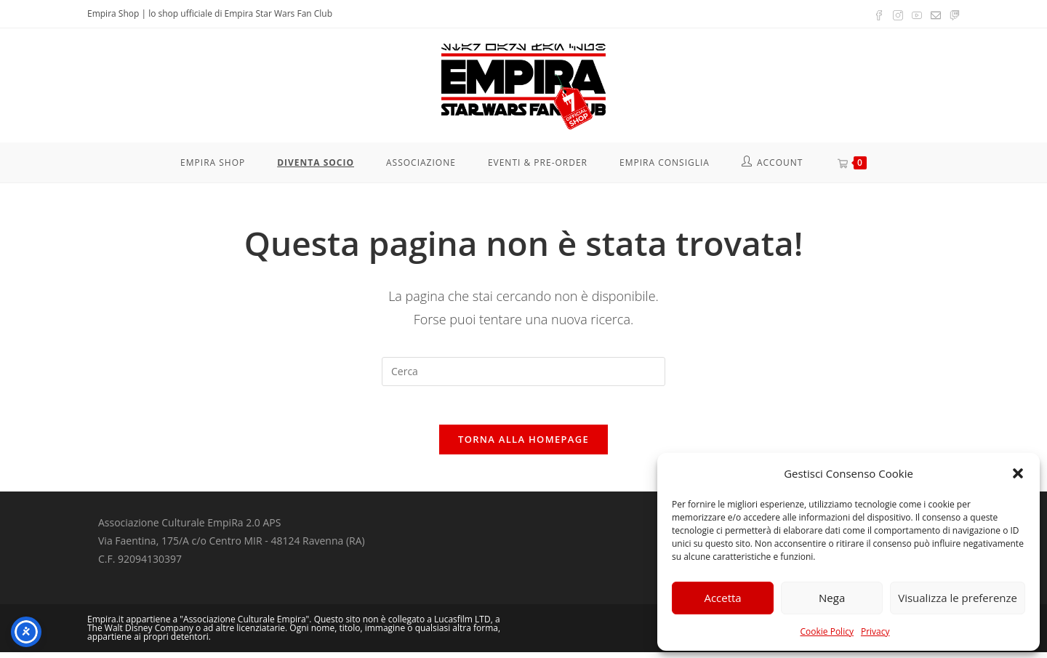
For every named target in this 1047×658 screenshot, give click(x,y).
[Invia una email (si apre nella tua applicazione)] (935, 14)
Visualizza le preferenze (957, 597)
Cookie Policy (826, 631)
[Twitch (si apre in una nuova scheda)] (952, 14)
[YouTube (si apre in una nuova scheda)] (916, 14)
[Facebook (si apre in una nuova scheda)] (879, 14)
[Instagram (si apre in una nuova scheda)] (897, 14)
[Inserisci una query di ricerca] (523, 371)
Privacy (875, 631)
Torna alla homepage (523, 445)
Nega (832, 597)
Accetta (722, 597)
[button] (1018, 473)
